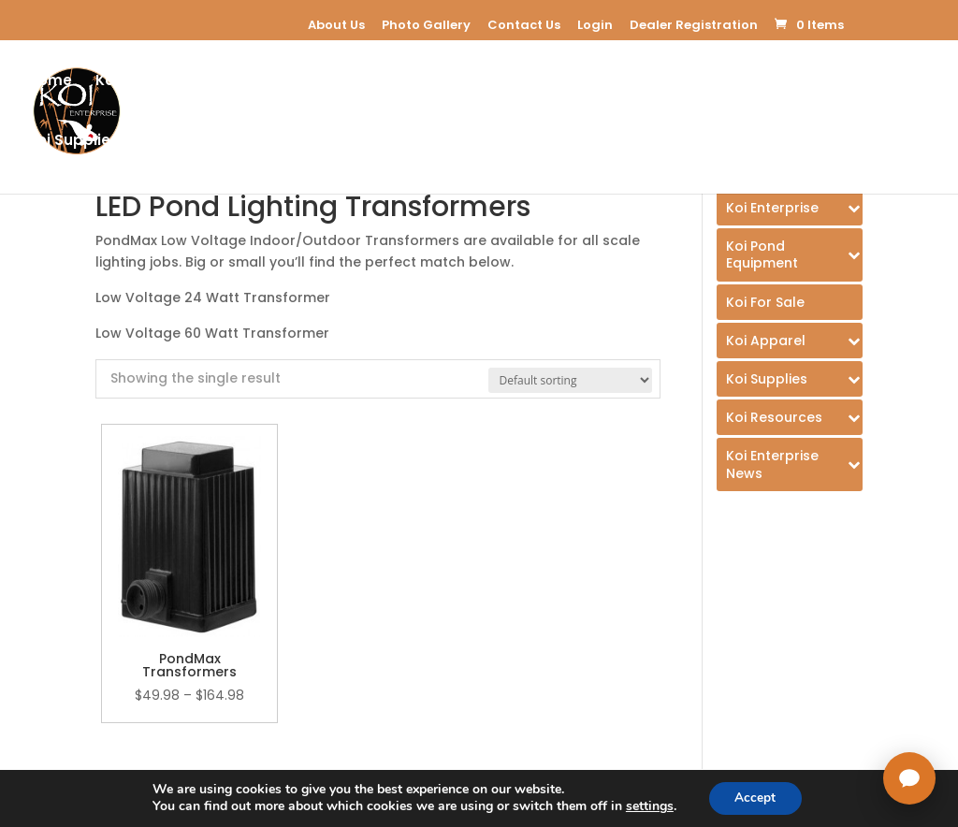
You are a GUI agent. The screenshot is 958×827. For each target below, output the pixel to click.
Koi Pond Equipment (314, 83)
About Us (336, 25)
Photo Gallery (426, 25)
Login (595, 25)
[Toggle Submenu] (790, 207)
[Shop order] (570, 380)
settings (648, 806)
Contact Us (523, 25)
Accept (755, 797)
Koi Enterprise (146, 83)
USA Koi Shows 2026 (712, 143)
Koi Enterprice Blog (377, 143)
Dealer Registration (694, 25)
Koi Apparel (686, 83)
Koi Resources (213, 143)
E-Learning (579, 83)
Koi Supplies (73, 143)
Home (50, 83)
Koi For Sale (473, 83)
